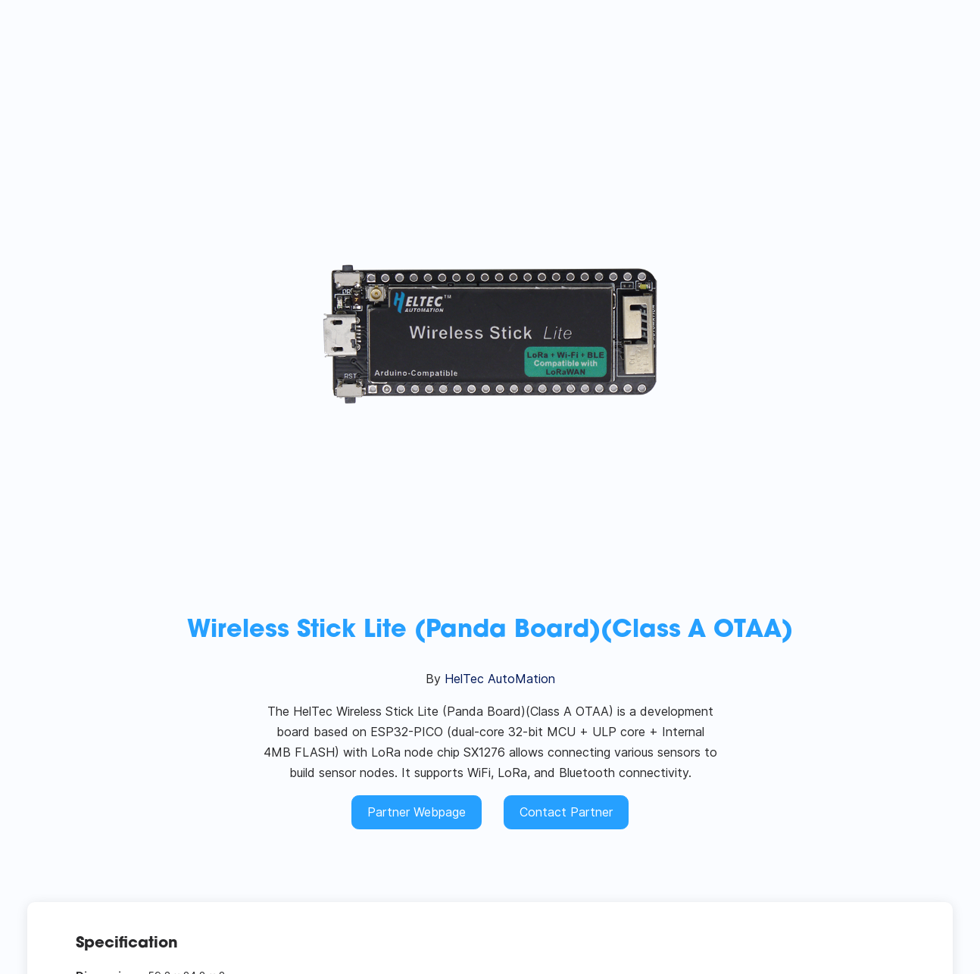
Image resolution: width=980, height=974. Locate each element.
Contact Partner (566, 811)
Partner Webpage (416, 811)
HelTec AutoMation (500, 678)
